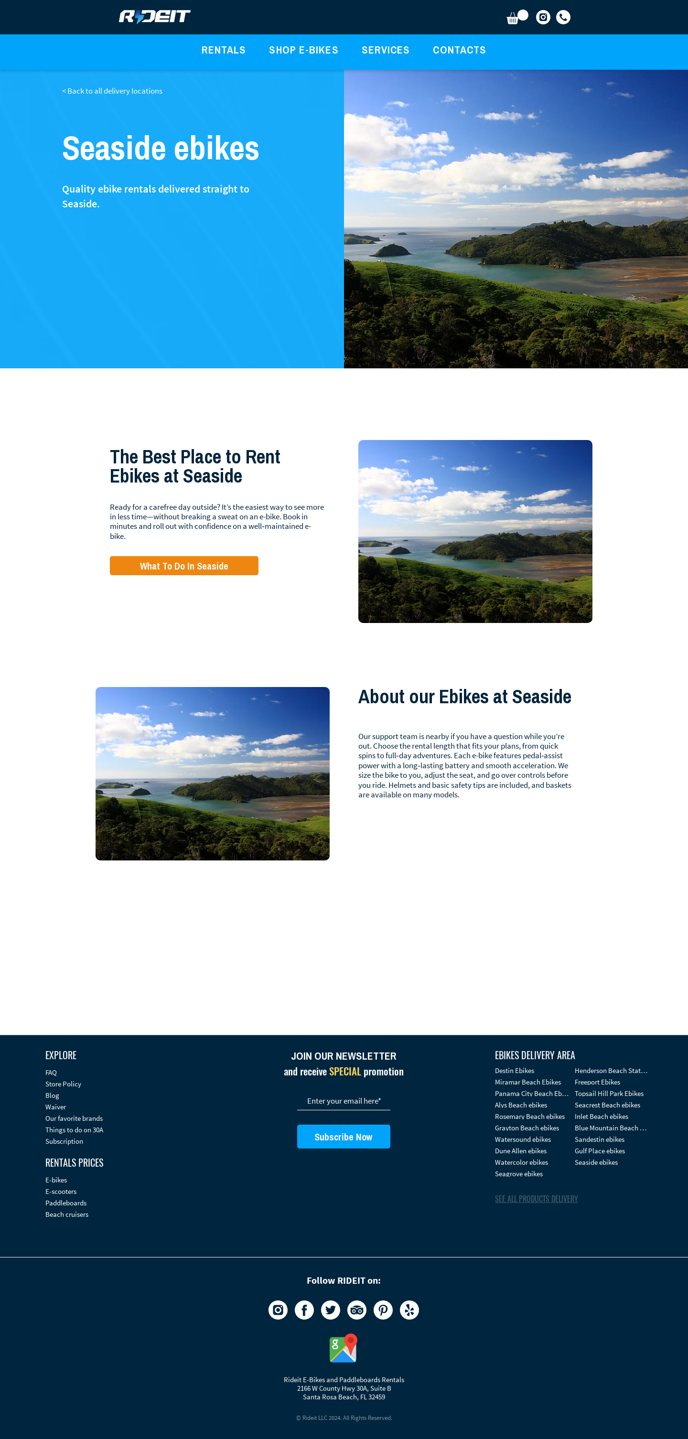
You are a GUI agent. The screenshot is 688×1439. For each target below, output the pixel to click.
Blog (52, 1095)
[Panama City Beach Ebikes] (532, 1093)
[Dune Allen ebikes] (532, 1150)
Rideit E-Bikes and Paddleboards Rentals (344, 1379)
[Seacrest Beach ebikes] (611, 1104)
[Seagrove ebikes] (532, 1173)
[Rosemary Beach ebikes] (532, 1116)
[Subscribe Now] (343, 1137)
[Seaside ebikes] (611, 1162)
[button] (517, 17)
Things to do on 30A (74, 1129)
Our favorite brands (74, 1118)
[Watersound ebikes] (532, 1139)
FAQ (51, 1072)
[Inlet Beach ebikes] (611, 1116)
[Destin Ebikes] (532, 1070)
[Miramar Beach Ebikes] (532, 1081)
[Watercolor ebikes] (532, 1162)
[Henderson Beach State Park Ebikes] (611, 1070)
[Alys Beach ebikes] (532, 1104)
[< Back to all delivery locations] (117, 90)
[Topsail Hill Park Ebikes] (611, 1093)
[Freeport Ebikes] (611, 1081)
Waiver (55, 1106)
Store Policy (63, 1083)
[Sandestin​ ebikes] (611, 1139)
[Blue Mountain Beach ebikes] (611, 1127)
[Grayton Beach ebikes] (532, 1127)
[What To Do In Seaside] (184, 565)
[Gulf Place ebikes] (611, 1150)
